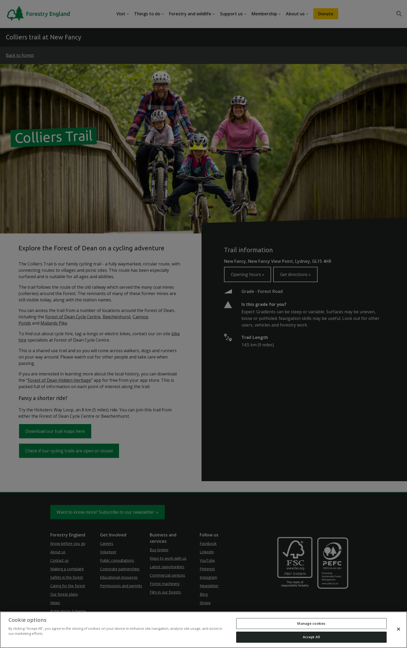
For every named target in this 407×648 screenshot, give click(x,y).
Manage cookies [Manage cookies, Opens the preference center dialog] (311, 623)
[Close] (398, 629)
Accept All (311, 637)
